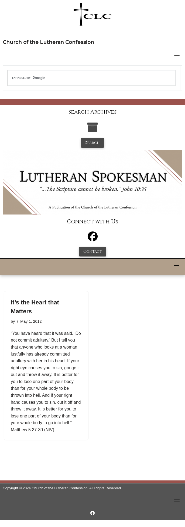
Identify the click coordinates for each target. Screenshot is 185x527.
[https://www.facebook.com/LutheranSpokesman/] (92, 513)
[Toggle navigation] (177, 55)
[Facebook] (93, 238)
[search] (91, 78)
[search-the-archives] (92, 130)
